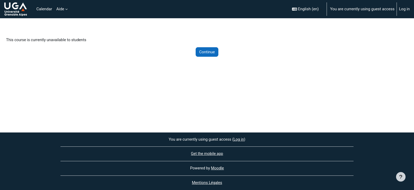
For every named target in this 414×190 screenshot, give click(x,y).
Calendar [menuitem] (44, 9)
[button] (307, 9)
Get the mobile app (207, 153)
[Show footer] (401, 177)
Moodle (217, 168)
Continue (207, 52)
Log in (404, 9)
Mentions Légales (207, 182)
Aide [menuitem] (60, 9)
